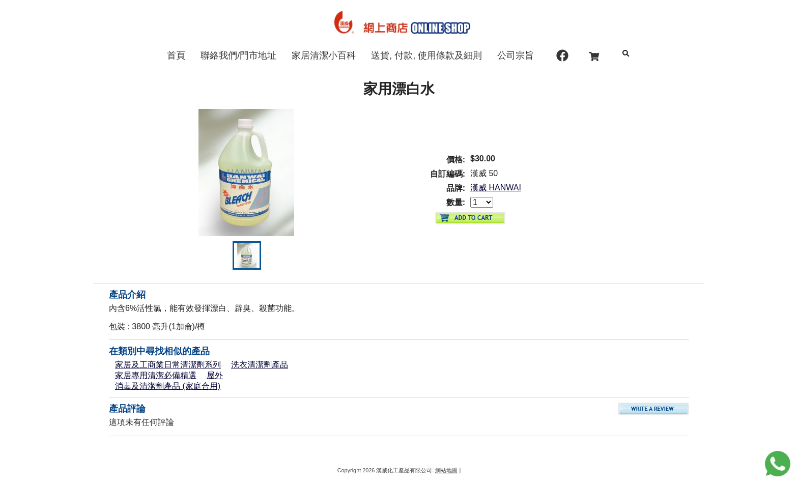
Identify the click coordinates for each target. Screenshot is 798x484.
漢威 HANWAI (495, 187)
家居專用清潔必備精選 (155, 375)
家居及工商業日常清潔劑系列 (168, 364)
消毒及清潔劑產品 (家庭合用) (167, 386)
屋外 (215, 375)
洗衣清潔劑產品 (259, 364)
